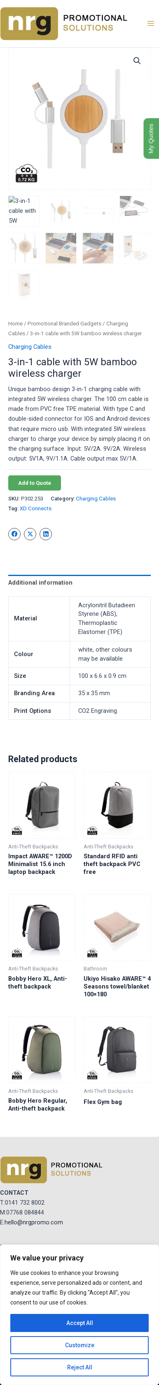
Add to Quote (34, 483)
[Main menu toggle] (151, 23)
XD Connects (35, 508)
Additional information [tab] (40, 582)
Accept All (79, 1323)
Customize (79, 1345)
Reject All (79, 1367)
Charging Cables (29, 346)
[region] (79, 1314)
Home (15, 323)
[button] (137, 60)
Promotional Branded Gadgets (64, 323)
